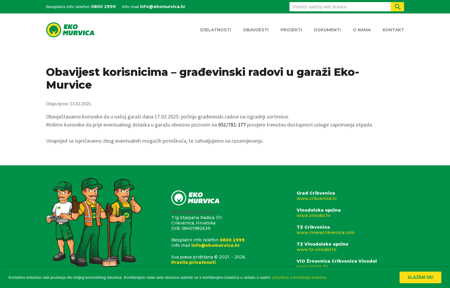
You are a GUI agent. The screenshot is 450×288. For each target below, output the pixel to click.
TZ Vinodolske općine (350, 246)
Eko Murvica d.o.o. (70, 30)
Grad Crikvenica (350, 195)
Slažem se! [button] (421, 277)
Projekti (291, 29)
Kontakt (393, 29)
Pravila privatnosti (193, 262)
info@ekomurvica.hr (162, 6)
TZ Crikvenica (350, 229)
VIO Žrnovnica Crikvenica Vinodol (350, 263)
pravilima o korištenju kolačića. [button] (299, 277)
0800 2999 (103, 6)
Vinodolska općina (350, 212)
